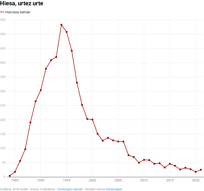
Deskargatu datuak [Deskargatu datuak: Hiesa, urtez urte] (70, 189)
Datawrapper (114, 189)
